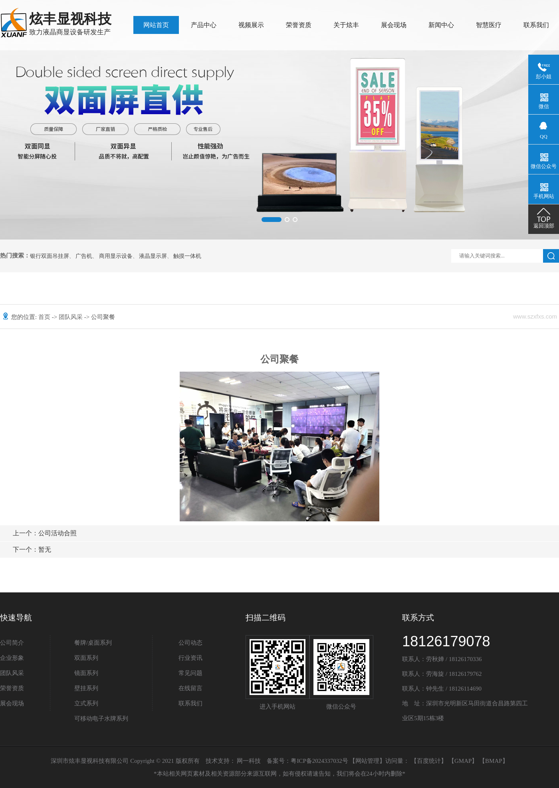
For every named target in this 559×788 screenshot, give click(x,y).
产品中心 (203, 25)
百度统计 (429, 761)
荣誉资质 (298, 25)
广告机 (83, 256)
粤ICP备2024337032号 (319, 761)
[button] (271, 219)
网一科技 (249, 761)
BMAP (493, 761)
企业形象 (12, 658)
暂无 (32, 549)
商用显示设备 (116, 256)
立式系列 (86, 703)
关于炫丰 (346, 25)
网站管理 (367, 761)
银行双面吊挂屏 (49, 256)
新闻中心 (441, 25)
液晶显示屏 (153, 256)
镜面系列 (86, 673)
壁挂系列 (86, 688)
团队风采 (71, 317)
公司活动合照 (45, 533)
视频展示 (251, 25)
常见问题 (190, 673)
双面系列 (86, 658)
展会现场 (393, 25)
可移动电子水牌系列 (101, 718)
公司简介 (12, 643)
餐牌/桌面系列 (93, 643)
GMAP (463, 761)
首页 (45, 317)
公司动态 (190, 643)
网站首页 (156, 25)
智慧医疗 (489, 25)
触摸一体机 (187, 256)
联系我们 (536, 25)
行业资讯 (190, 658)
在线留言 (190, 688)
